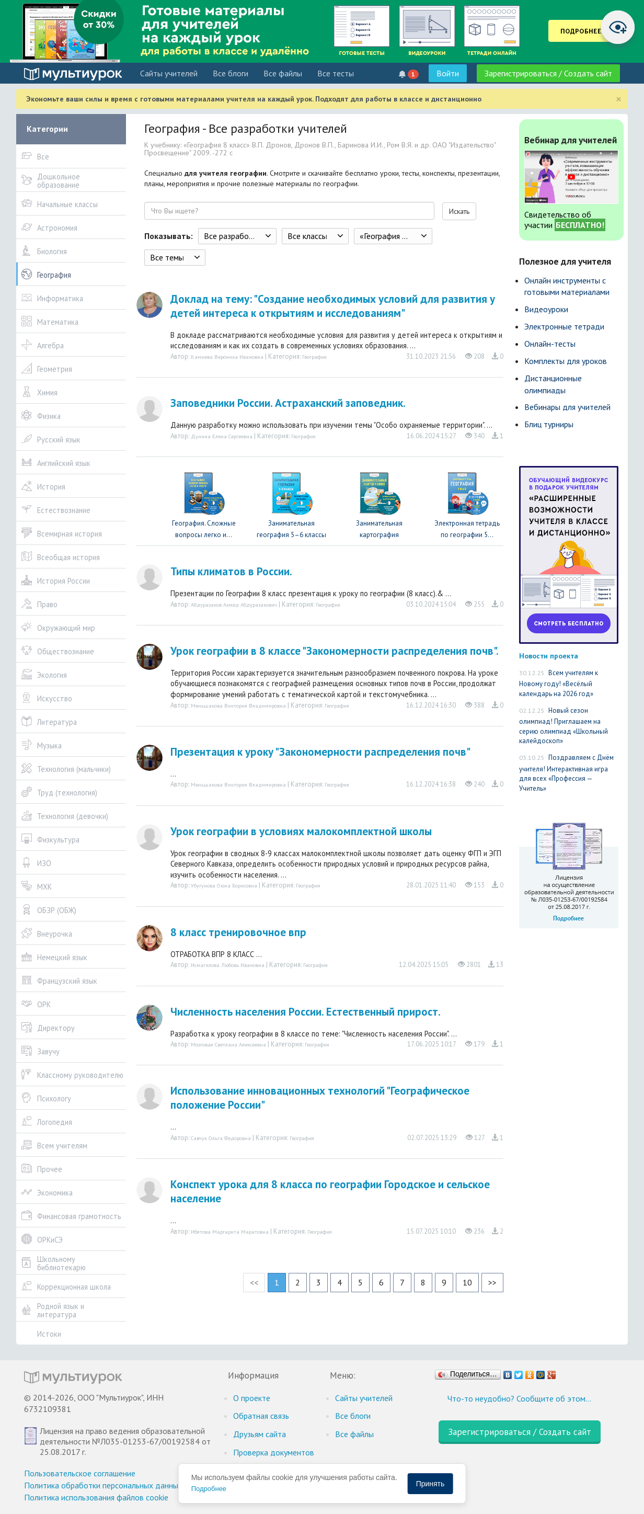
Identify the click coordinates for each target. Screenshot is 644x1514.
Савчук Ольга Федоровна (221, 1138)
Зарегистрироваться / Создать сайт (548, 73)
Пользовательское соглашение (79, 1473)
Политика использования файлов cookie (96, 1497)
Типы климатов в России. (231, 571)
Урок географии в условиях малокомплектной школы (301, 831)
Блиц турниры (548, 424)
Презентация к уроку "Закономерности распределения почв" (320, 752)
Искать (459, 211)
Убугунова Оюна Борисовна (224, 885)
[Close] (619, 99)
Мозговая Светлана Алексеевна (228, 1044)
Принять (430, 1483)
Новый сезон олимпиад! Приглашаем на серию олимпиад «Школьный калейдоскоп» (563, 726)
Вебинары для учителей (567, 407)
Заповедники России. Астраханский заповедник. (288, 403)
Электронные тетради (564, 326)
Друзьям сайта (259, 1434)
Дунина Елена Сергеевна (221, 436)
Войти (447, 73)
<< (254, 1282)
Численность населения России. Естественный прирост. (305, 1012)
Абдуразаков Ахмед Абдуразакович (234, 604)
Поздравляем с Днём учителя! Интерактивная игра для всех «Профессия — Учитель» (566, 773)
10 (467, 1282)
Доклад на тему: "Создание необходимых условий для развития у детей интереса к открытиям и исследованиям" (332, 306)
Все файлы (282, 73)
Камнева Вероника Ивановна (227, 356)
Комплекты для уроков (565, 361)
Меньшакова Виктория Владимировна (238, 705)
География (314, 356)
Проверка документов (273, 1452)
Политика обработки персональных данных (103, 1485)
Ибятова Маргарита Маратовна (230, 1231)
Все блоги (230, 73)
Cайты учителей (169, 73)
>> (492, 1282)
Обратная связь (261, 1415)
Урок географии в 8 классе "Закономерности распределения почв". (334, 651)
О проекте (251, 1398)
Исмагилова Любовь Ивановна (227, 965)
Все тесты (335, 73)
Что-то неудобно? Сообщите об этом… (519, 1398)
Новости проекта (548, 656)
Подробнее (208, 1489)
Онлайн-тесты (550, 343)
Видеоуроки (546, 309)
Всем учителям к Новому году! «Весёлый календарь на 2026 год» (558, 683)
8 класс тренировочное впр (238, 932)
